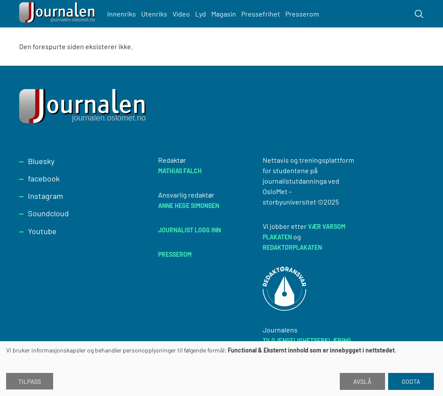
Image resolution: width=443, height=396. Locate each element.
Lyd (200, 14)
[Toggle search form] (419, 14)
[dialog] (221, 368)
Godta (411, 381)
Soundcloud (48, 213)
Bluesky (41, 161)
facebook (44, 178)
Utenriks (154, 14)
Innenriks (121, 14)
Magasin (223, 14)
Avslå (362, 381)
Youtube (42, 231)
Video (181, 14)
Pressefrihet (260, 14)
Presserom (302, 14)
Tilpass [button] (29, 381)
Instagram (45, 196)
